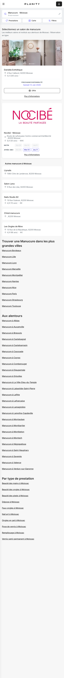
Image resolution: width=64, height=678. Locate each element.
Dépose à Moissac (10, 502)
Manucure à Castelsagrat (14, 339)
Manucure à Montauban (13, 419)
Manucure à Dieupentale (13, 370)
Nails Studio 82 (11, 197)
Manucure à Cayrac (11, 357)
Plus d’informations (32, 96)
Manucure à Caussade (12, 351)
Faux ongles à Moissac (13, 508)
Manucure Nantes (10, 281)
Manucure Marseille (11, 269)
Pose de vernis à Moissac (14, 526)
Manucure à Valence (11, 462)
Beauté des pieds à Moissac (15, 495)
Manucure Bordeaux (11, 250)
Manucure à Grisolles (12, 376)
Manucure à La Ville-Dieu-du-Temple (19, 382)
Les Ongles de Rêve (13, 226)
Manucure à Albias (11, 320)
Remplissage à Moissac (13, 532)
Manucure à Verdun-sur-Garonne (17, 469)
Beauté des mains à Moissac (15, 483)
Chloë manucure (12, 213)
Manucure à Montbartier (13, 425)
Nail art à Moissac (10, 514)
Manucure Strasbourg (12, 300)
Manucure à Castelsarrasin (14, 345)
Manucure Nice (9, 287)
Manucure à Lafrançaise (13, 401)
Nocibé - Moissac (12, 133)
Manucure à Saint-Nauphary (15, 450)
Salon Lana (9, 183)
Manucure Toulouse (11, 306)
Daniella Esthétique (13, 70)
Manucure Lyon (9, 263)
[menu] (3, 3)
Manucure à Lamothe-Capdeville (17, 413)
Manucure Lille (9, 256)
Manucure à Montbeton (13, 431)
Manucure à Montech (12, 438)
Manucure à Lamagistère (13, 407)
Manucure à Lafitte (11, 394)
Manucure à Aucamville (13, 327)
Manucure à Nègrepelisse (14, 444)
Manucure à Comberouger (14, 364)
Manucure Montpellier (12, 275)
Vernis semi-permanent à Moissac (18, 539)
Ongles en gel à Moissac (13, 520)
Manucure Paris (9, 293)
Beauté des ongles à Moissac (16, 489)
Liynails (7, 170)
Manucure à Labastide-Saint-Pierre (18, 388)
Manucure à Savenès (12, 456)
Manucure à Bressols (12, 333)
